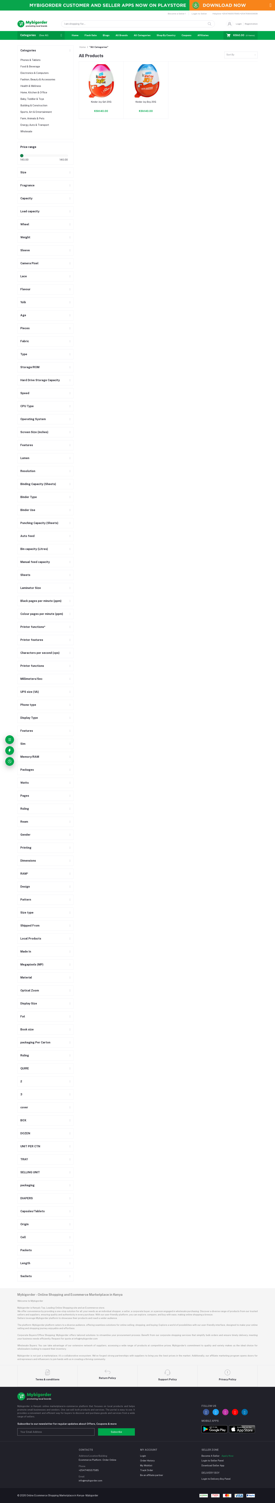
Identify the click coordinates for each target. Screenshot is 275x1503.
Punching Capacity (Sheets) (39, 523)
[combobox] (241, 55)
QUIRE (24, 1068)
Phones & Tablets (30, 60)
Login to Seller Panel (213, 1460)
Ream (24, 821)
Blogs (106, 35)
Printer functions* (32, 627)
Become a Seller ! (177, 13)
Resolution (27, 471)
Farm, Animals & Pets (32, 118)
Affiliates (203, 35)
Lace (23, 276)
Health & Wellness (30, 86)
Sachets (26, 1276)
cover (24, 1107)
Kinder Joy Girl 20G (101, 102)
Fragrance (27, 185)
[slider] (22, 155)
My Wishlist (146, 1465)
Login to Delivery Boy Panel (216, 1479)
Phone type (28, 704)
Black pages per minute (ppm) (41, 601)
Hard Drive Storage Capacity (40, 380)
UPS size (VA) (29, 692)
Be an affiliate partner (151, 1475)
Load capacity (29, 211)
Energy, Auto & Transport (34, 125)
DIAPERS (26, 1198)
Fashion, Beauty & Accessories (37, 79)
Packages (27, 769)
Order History (147, 1460)
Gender (25, 834)
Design (25, 886)
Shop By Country (166, 35)
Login (239, 24)
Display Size (28, 1003)
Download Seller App (213, 1465)
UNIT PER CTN (30, 1146)
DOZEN (25, 1133)
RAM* (24, 873)
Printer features (31, 640)
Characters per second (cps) (40, 653)
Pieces (25, 328)
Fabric (24, 341)
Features (26, 445)
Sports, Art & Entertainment (36, 112)
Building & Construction (33, 105)
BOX (23, 1120)
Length (25, 1263)
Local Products (30, 938)
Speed (24, 393)
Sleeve (25, 250)
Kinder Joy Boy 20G (146, 102)
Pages (24, 795)
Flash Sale (91, 35)
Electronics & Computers (34, 73)
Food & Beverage (30, 66)
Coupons (186, 35)
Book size (27, 1029)
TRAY (24, 1159)
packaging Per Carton (35, 1042)
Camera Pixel (29, 263)
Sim (22, 743)
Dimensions (28, 860)
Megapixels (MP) (31, 964)
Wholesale (26, 131)
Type (23, 354)
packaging (27, 1185)
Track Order (146, 1470)
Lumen (24, 458)
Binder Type (28, 497)
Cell (23, 1237)
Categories (28, 50)
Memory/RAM (29, 756)
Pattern (25, 899)
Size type (26, 912)
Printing (25, 847)
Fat (22, 1016)
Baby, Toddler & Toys (32, 99)
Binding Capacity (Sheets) (38, 484)
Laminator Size (30, 588)
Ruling (24, 808)
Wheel (24, 224)
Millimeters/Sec (31, 679)
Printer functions (32, 666)
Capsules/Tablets (32, 1211)
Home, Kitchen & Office (33, 92)
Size (23, 172)
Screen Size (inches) (34, 432)
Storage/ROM (29, 367)
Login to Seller (199, 13)
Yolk (23, 302)
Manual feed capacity (35, 562)
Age (23, 315)
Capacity (26, 198)
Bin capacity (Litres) (34, 549)
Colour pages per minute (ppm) (41, 614)
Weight (25, 237)
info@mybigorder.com (90, 1480)
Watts (24, 782)
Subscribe (116, 1432)
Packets (26, 1250)
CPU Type (27, 406)
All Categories (142, 35)
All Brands (122, 35)
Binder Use (27, 510)
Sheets (25, 575)
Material (26, 977)
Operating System (33, 419)
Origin (24, 1224)
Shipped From (29, 925)
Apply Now (227, 1456)
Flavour (25, 289)
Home (75, 35)
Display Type (29, 717)
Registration (251, 24)
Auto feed (27, 536)
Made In (25, 951)
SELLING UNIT (30, 1172)
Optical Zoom (29, 990)
